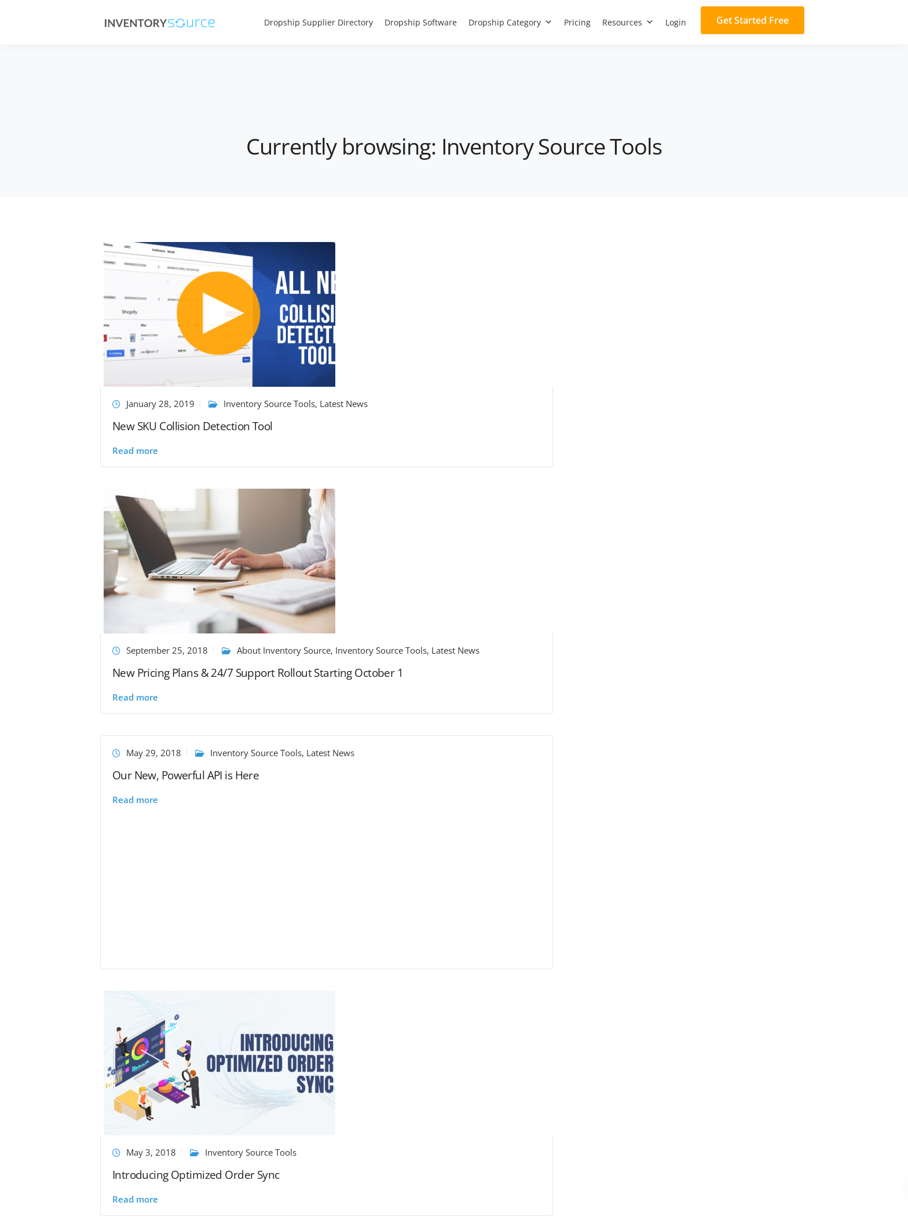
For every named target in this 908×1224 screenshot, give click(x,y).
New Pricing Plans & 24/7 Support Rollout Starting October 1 (436, 433)
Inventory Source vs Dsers (155, 963)
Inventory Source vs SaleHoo (161, 928)
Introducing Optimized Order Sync (199, 676)
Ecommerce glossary (324, 1015)
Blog (292, 945)
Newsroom (305, 963)
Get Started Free (752, 20)
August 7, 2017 (399, 653)
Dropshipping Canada (506, 980)
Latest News (166, 405)
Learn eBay (430, 664)
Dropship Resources (323, 911)
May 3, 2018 (155, 653)
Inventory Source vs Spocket (160, 945)
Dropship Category (510, 22)
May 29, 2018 (636, 255)
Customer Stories (317, 980)
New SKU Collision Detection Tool (196, 427)
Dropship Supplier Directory (318, 22)
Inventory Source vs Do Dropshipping (178, 1084)
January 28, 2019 (164, 394)
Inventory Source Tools (432, 405)
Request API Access (500, 963)
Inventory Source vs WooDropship (172, 911)
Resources (628, 22)
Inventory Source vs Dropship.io (168, 1119)
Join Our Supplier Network (156, 876)
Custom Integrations (503, 928)
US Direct (481, 945)
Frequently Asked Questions (339, 928)
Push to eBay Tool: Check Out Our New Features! (449, 693)
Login (675, 22)
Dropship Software (421, 22)
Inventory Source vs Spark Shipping (174, 1032)
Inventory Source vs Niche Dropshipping (184, 1067)
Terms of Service (718, 1202)
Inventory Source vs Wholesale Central (180, 1102)
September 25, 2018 (410, 394)
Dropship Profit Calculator (335, 1032)
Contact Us (304, 893)
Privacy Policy (780, 1202)
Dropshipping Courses (327, 997)
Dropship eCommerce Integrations (531, 911)
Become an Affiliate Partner (158, 893)
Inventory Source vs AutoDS (159, 997)
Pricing (577, 22)
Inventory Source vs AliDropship (168, 980)
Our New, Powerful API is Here (668, 289)
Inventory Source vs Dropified (163, 1050)
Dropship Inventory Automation (526, 876)
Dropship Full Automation (514, 893)
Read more (139, 452)
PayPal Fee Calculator (325, 1050)
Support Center (313, 876)
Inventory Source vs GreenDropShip (175, 1015)
